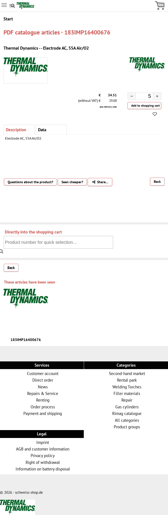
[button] (157, 96)
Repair (126, 400)
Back (157, 181)
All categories (127, 420)
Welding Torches (126, 386)
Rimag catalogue (127, 413)
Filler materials (127, 393)
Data (42, 129)
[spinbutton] (141, 97)
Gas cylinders (127, 406)
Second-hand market (127, 373)
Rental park (127, 380)
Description (16, 129)
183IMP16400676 (25, 339)
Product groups (127, 426)
